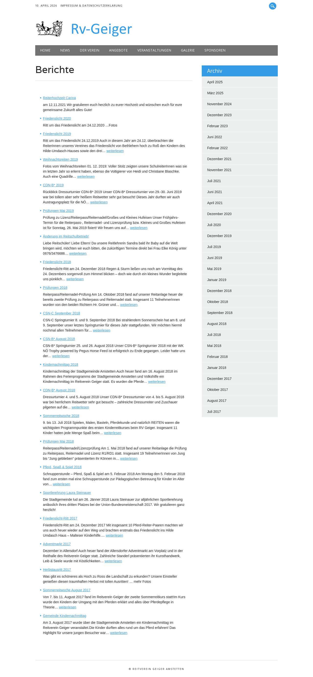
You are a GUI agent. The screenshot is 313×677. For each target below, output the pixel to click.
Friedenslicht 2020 (57, 118)
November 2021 (219, 170)
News (65, 50)
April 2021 (215, 203)
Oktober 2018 (217, 302)
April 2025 (215, 82)
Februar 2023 (217, 126)
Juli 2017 (214, 412)
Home (45, 50)
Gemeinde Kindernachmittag (64, 616)
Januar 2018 (216, 368)
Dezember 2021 (219, 159)
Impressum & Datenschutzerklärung (91, 5)
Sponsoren (214, 50)
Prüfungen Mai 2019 (58, 211)
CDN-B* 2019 (53, 185)
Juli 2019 (214, 247)
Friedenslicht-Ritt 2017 (60, 518)
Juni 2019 (214, 258)
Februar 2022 (217, 148)
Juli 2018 (214, 335)
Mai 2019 (214, 269)
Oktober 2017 (217, 390)
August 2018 (216, 324)
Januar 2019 (216, 280)
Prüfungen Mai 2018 (58, 441)
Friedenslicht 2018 (57, 262)
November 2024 (219, 104)
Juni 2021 (214, 192)
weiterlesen (115, 151)
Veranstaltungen (154, 50)
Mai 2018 (214, 346)
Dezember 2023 (219, 115)
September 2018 (220, 313)
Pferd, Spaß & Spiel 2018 (62, 467)
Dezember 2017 (219, 379)
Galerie (188, 50)
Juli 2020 (214, 225)
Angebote (118, 50)
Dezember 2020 (219, 214)
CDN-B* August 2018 (59, 390)
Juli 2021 (214, 181)
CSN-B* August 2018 (59, 339)
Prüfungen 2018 (55, 288)
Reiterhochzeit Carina (59, 98)
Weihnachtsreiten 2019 (60, 159)
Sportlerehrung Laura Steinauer (67, 493)
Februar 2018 (217, 357)
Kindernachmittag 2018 (60, 364)
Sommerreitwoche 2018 (61, 416)
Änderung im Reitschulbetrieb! (66, 236)
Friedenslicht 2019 (57, 134)
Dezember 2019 (219, 236)
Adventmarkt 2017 (57, 544)
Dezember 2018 (219, 291)
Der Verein (89, 50)
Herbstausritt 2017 (57, 570)
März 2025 (215, 93)
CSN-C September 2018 (61, 313)
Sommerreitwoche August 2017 (67, 590)
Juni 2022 (214, 137)
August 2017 (216, 401)
